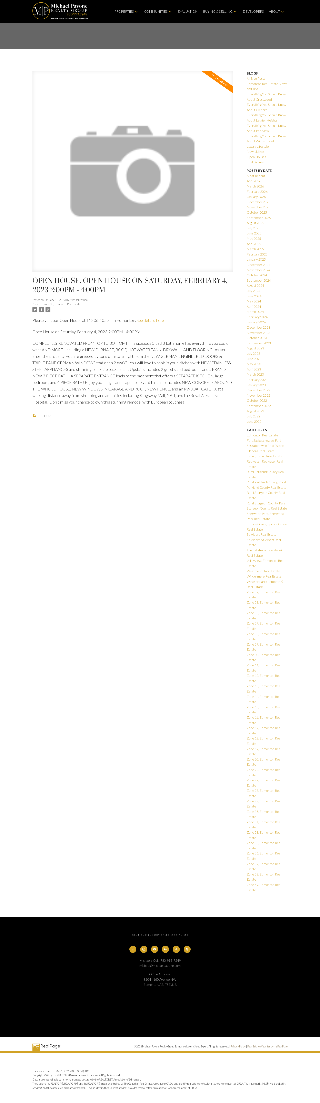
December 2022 (258, 390)
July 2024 (253, 291)
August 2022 (255, 411)
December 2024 (258, 265)
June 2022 (254, 421)
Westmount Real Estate (263, 571)
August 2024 (255, 285)
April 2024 (254, 306)
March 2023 (255, 374)
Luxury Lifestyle (258, 146)
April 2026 (254, 181)
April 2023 (254, 369)
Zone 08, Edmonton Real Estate (62, 304)
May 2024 (254, 301)
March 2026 (255, 186)
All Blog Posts (256, 78)
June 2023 (254, 359)
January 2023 (256, 385)
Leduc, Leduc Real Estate (264, 456)
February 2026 (257, 191)
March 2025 (255, 249)
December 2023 (258, 327)
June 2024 (254, 296)
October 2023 (257, 338)
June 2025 (254, 233)
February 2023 (257, 379)
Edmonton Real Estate (262, 435)
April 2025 (254, 244)
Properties (124, 11)
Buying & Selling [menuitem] (218, 11)
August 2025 (255, 223)
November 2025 (258, 207)
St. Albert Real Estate (262, 534)
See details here (150, 320)
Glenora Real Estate (261, 451)
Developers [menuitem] (253, 11)
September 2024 (259, 280)
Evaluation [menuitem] (188, 11)
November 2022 (258, 395)
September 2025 (259, 218)
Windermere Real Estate (264, 576)
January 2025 (256, 259)
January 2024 (256, 322)
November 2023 (258, 333)
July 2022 (253, 416)
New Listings (255, 151)
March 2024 (255, 311)
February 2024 (257, 317)
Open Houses (256, 157)
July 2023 (253, 353)
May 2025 (254, 238)
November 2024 (258, 270)
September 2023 (259, 343)
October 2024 (257, 275)
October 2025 (257, 212)
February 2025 (257, 254)
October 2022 (257, 400)
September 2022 (259, 406)
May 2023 (254, 364)
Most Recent (256, 176)
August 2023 (255, 348)
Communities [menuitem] (156, 11)
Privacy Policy (238, 1046)
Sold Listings (255, 162)
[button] (133, 949)
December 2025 (258, 202)
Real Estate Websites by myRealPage (267, 1046)
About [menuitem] (274, 11)
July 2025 (253, 228)
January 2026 (256, 197)
